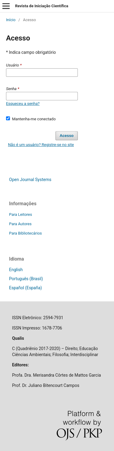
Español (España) (25, 287)
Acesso (67, 135)
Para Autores (20, 224)
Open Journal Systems (30, 179)
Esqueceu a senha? (23, 103)
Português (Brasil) (26, 278)
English (16, 269)
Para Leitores (20, 214)
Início (10, 20)
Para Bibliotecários (25, 233)
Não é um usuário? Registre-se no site (41, 144)
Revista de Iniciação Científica (41, 6)
